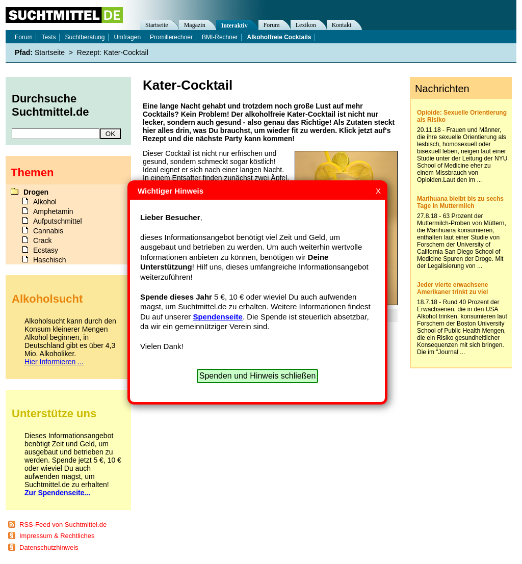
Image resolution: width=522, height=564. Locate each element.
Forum (272, 25)
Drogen (35, 192)
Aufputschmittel (57, 221)
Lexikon (306, 25)
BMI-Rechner (220, 37)
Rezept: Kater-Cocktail (112, 52)
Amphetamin (53, 211)
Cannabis (48, 231)
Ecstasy (45, 250)
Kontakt (342, 25)
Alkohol (45, 202)
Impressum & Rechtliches (56, 536)
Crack (42, 240)
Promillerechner (171, 37)
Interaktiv (234, 25)
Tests (49, 37)
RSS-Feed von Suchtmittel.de (63, 524)
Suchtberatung (85, 37)
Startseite (156, 25)
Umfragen (127, 37)
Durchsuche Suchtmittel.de (50, 105)
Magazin (194, 25)
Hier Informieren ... (54, 362)
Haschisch (49, 260)
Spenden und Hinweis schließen (257, 375)
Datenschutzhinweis (49, 547)
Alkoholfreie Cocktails (279, 37)
